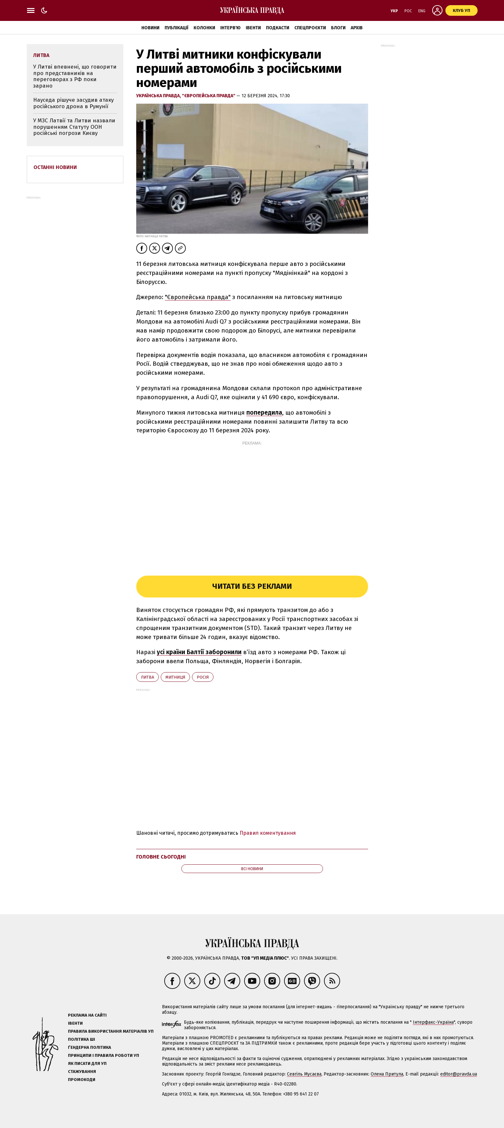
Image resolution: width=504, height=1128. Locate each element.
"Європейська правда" (209, 96)
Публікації (176, 28)
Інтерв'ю (230, 28)
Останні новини (55, 167)
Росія (203, 677)
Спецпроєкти (310, 28)
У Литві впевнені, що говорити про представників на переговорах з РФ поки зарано (75, 76)
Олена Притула (387, 1074)
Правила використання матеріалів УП (111, 1031)
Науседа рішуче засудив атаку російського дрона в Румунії (73, 103)
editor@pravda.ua (458, 1074)
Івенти (253, 28)
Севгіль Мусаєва (304, 1074)
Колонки (204, 28)
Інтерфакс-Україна (433, 1022)
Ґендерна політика (89, 1047)
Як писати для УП (87, 1063)
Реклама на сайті (87, 1015)
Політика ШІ (81, 1039)
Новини (150, 28)
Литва (147, 677)
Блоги (338, 28)
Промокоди (81, 1079)
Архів (357, 28)
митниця (175, 677)
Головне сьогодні (161, 857)
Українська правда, (159, 96)
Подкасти (277, 28)
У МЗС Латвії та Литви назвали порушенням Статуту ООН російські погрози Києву (74, 126)
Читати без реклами (252, 586)
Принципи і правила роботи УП (103, 1055)
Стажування (82, 1071)
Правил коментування (268, 833)
